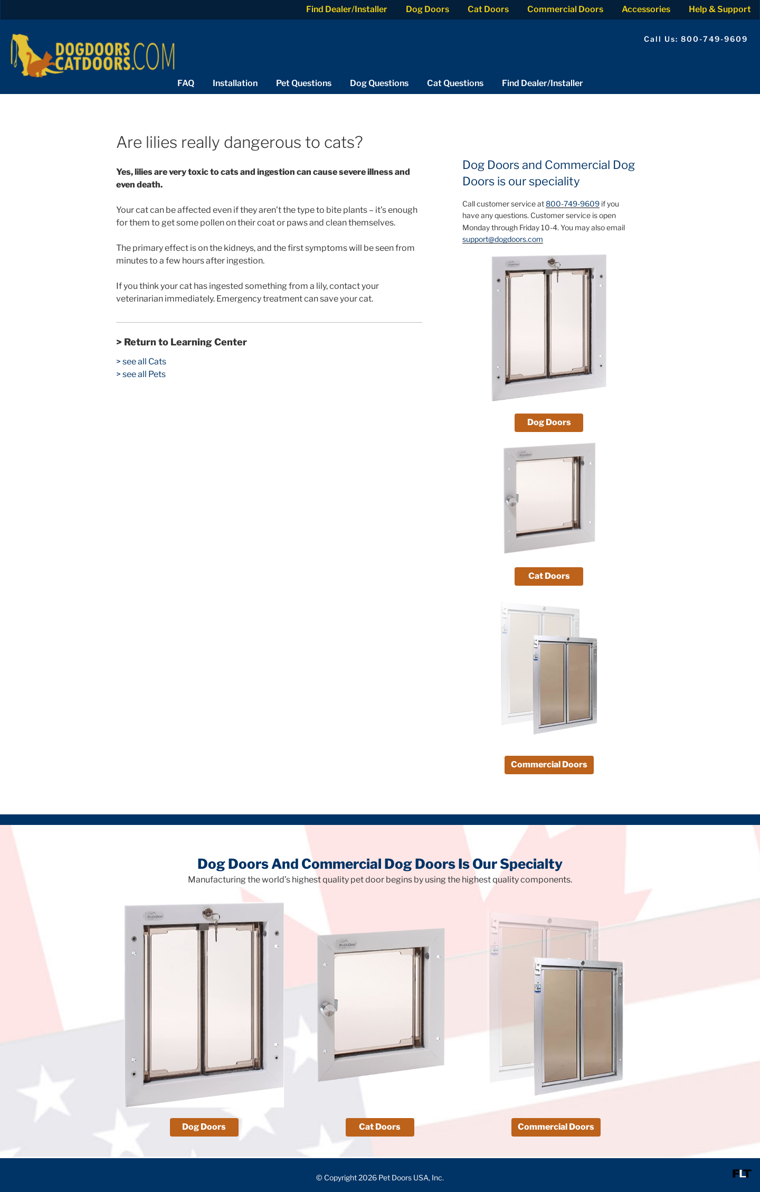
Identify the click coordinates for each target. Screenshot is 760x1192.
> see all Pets (141, 374)
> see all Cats (141, 361)
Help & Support (720, 9)
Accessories (646, 9)
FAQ (185, 83)
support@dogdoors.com (502, 238)
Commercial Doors (565, 9)
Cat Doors (488, 9)
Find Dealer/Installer (346, 9)
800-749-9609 (573, 203)
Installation (235, 83)
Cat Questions (455, 83)
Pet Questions (303, 83)
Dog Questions (379, 83)
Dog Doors (427, 9)
